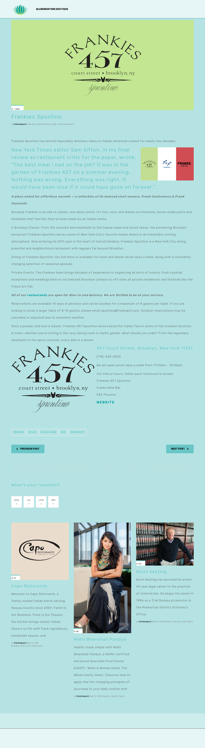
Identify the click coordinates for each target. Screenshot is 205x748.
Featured (177, 621)
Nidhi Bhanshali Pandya (100, 639)
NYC (64, 432)
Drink (54, 124)
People (121, 696)
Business (46, 124)
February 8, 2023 (34, 124)
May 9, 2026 (157, 621)
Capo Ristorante (29, 586)
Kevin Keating (151, 571)
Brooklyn (19, 432)
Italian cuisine (49, 432)
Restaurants (68, 124)
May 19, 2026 (33, 643)
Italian (33, 432)
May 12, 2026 (95, 696)
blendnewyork (20, 124)
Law (183, 621)
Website (106, 402)
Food (59, 124)
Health (114, 696)
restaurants (37, 295)
